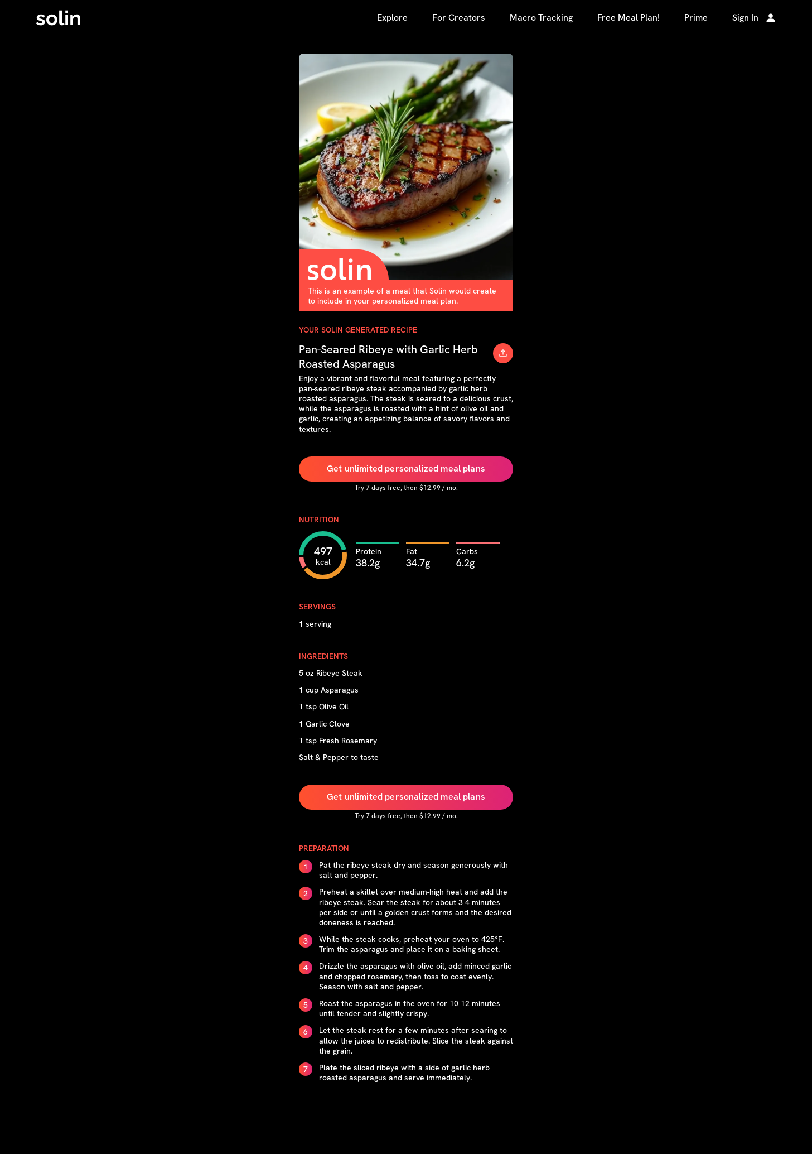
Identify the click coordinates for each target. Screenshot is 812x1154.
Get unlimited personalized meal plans (406, 468)
